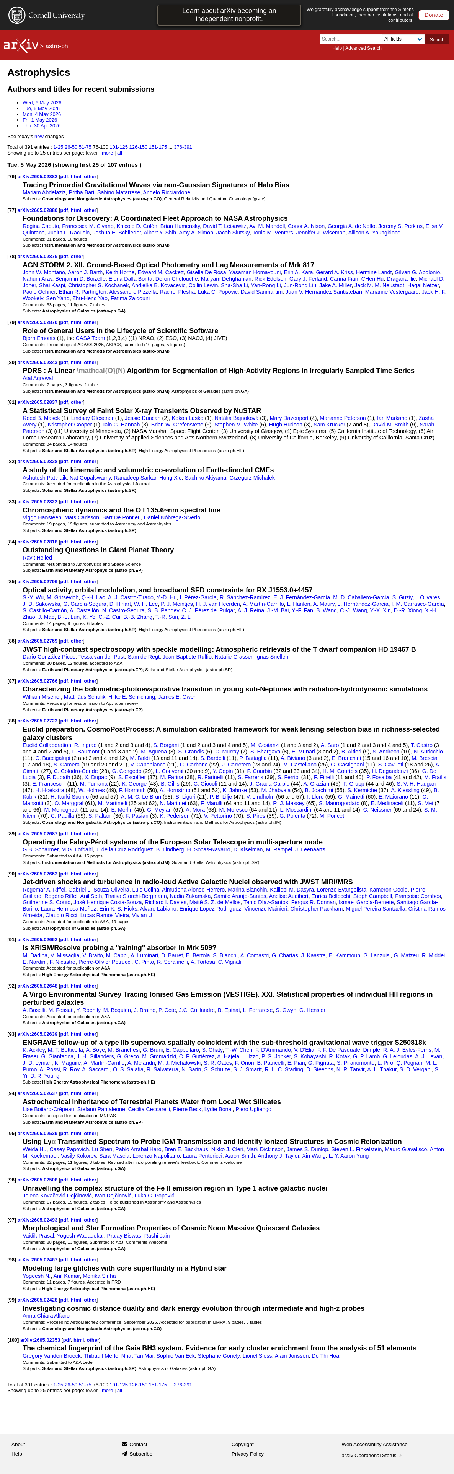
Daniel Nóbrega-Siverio (172, 517)
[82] (11, 461)
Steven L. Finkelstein (356, 1149)
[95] (11, 1133)
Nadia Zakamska (190, 896)
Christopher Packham (316, 909)
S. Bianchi (225, 955)
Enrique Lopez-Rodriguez (211, 909)
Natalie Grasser (233, 657)
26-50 (71, 147)
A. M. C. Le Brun (141, 797)
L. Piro (385, 1063)
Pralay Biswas (124, 1236)
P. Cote (167, 1010)
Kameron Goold (388, 890)
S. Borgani (166, 745)
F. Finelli (324, 777)
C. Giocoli (205, 784)
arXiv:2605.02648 (38, 986)
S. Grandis (191, 751)
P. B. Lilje (221, 797)
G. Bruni (153, 1050)
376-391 (183, 147)
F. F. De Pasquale (338, 1050)
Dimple (371, 1050)
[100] (13, 1340)
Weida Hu (34, 1149)
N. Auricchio (428, 751)
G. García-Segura (84, 604)
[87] (11, 681)
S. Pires (255, 816)
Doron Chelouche (176, 279)
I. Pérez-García (198, 597)
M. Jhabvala (276, 790)
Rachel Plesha (177, 292)
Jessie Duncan (142, 418)
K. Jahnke (235, 790)
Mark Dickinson (264, 1149)
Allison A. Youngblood (374, 232)
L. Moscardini (296, 810)
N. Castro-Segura (123, 610)
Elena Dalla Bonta (130, 279)
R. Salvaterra (162, 1069)
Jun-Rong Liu (300, 285)
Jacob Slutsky (233, 232)
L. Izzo (250, 1056)
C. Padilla (62, 816)
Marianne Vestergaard (392, 292)
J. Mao (46, 617)
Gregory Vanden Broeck (52, 1356)
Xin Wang (314, 1156)
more (107, 153)
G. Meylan (159, 810)
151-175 (158, 147)
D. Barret (172, 955)
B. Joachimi (319, 790)
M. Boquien (117, 1010)
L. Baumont (86, 751)
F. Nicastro (62, 962)
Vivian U (142, 915)
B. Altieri (351, 751)
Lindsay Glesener (92, 418)
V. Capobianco (147, 764)
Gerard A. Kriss (334, 272)
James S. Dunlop (307, 1149)
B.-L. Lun (68, 617)
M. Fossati (60, 1010)
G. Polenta (292, 816)
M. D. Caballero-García (361, 597)
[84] (11, 542)
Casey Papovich (69, 1149)
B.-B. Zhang (137, 617)
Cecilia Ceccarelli (149, 1109)
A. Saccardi (96, 1069)
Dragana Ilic (401, 279)
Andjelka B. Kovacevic (159, 285)
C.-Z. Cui (109, 617)
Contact (138, 1444)
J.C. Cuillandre (197, 1010)
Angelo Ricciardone (167, 192)
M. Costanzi (265, 745)
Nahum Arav (37, 279)
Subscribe (140, 1454)
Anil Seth (91, 896)
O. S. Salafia (128, 1069)
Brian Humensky (180, 226)
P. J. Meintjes (177, 604)
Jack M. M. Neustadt (379, 285)
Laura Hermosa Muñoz (68, 909)
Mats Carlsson (81, 517)
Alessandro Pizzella (133, 292)
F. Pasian (137, 816)
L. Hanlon (298, 604)
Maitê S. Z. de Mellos (215, 902)
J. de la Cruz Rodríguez (124, 849)
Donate (434, 14)
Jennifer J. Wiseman (320, 232)
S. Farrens (250, 777)
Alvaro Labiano (158, 909)
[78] (11, 256)
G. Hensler (312, 1010)
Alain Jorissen (292, 1356)
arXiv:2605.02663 (38, 874)
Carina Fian (344, 279)
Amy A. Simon (196, 232)
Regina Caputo (41, 226)
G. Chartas (285, 955)
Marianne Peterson (343, 418)
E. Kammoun (344, 955)
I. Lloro (315, 797)
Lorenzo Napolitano (156, 1156)
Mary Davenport (289, 418)
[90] (11, 874)
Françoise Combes (418, 896)
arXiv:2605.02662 (38, 939)
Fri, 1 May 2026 (40, 120)
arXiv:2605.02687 (38, 833)
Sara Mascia (114, 1156)
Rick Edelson (270, 279)
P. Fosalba (379, 777)
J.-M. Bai (278, 610)
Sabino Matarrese (118, 192)
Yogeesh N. (37, 1276)
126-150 (138, 147)
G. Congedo (127, 771)
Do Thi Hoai (326, 1356)
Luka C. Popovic (218, 292)
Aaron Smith (240, 1156)
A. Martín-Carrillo (263, 604)
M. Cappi (117, 955)
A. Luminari (144, 955)
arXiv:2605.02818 (38, 542)
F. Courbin (259, 771)
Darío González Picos (49, 657)
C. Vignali (230, 962)
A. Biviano (293, 758)
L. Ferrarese (258, 1010)
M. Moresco (233, 810)
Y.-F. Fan (302, 610)
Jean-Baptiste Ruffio (187, 657)
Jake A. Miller (335, 285)
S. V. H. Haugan (416, 784)
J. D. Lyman (37, 1063)
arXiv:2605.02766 (38, 681)
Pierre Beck (187, 1109)
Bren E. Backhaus (186, 1149)
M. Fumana (94, 784)
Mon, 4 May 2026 (42, 114)
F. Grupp (353, 784)
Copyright (243, 1444)
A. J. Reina (251, 610)
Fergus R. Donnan (313, 902)
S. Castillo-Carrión (45, 610)
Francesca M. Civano (88, 226)
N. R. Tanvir (350, 1069)
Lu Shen (102, 1149)
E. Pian (296, 1063)
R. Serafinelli (172, 962)
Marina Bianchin (247, 890)
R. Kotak (339, 1056)
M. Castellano (300, 764)
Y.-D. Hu (167, 597)
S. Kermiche (362, 790)
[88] (11, 721)
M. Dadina (35, 955)
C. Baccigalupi (52, 758)
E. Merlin (121, 810)
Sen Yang (57, 298)
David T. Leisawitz (225, 226)
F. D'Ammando (273, 1050)
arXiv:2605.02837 (38, 402)
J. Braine (144, 1010)
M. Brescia (424, 758)
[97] (11, 1220)
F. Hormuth (132, 790)
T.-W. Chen (238, 1050)
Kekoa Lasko (187, 418)
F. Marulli (211, 803)
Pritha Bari (82, 192)
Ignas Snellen (271, 657)
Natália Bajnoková (237, 418)
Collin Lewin (203, 285)
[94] (11, 1093)
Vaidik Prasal (38, 1236)
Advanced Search (363, 48)
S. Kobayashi (310, 1056)
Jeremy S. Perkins (400, 226)
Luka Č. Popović (154, 1196)
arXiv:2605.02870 (38, 322)
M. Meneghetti (61, 810)
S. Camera (67, 764)
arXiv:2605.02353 (41, 1340)
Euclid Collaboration (47, 745)
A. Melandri (141, 1063)
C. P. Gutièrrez (196, 1056)
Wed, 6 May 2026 (42, 103)
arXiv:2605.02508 (38, 1180)
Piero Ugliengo (253, 1109)
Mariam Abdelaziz (44, 192)
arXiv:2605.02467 (38, 1259)
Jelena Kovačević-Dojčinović (57, 1196)
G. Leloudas (397, 1056)
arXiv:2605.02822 (38, 501)
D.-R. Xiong (408, 610)
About (18, 1444)
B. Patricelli (270, 1063)
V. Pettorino (218, 816)
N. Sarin (191, 1069)
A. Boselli (34, 1010)
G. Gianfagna (57, 1056)
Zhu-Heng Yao (90, 298)
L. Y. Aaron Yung (349, 1156)
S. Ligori (185, 797)
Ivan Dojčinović (113, 1196)
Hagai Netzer (423, 285)
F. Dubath (58, 777)
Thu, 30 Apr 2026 (41, 126)
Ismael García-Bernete (366, 902)
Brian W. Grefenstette (177, 424)
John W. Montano (44, 272)
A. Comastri (254, 955)
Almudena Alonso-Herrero (193, 890)
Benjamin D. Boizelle (80, 279)
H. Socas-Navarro (208, 849)
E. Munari (303, 751)
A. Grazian (316, 784)
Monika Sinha (99, 1276)
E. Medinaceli (387, 803)
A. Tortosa (203, 962)
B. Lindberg (170, 849)
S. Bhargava (265, 751)
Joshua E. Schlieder (117, 232)
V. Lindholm (260, 797)
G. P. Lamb (366, 1056)
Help (337, 48)
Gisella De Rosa (206, 272)
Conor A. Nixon (306, 226)
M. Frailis (435, 777)
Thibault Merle (101, 1356)
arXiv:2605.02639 (38, 1034)
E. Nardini (35, 962)
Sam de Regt (144, 657)
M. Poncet (332, 816)
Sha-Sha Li (234, 285)
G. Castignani (347, 764)
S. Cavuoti (390, 764)
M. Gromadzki (159, 1056)
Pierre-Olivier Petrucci (105, 962)
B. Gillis (170, 784)
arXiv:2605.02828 (38, 461)
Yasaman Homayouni (255, 272)
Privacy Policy (248, 1454)
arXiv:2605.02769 (38, 641)
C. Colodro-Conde (76, 771)
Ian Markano (392, 418)
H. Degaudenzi (390, 771)
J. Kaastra (313, 955)
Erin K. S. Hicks (118, 909)
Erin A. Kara (298, 272)
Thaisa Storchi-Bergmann (136, 896)
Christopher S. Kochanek (98, 285)
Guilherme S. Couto (46, 902)
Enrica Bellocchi (331, 896)
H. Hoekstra (49, 790)
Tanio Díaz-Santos (265, 902)
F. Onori (244, 1063)
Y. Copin (223, 771)
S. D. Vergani (416, 1069)
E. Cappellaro (182, 1050)
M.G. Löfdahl (77, 849)
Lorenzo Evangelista (341, 890)
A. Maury (324, 604)
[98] (11, 1259)
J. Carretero (236, 764)
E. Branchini (346, 758)
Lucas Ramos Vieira (104, 915)
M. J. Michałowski (179, 1063)
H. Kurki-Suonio (70, 797)
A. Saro (330, 745)
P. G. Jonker (276, 1056)
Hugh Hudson (285, 424)
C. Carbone (194, 764)
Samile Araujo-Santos (240, 896)
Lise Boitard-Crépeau (48, 1109)
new (39, 136)
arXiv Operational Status (372, 1455)
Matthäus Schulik (85, 697)
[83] (11, 501)
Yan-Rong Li (266, 285)
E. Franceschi (48, 784)
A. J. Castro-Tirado (131, 597)
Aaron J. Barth (85, 272)
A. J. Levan (428, 1056)
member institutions (377, 15)
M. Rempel (279, 849)
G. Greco (128, 1056)
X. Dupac (96, 777)
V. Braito (92, 955)
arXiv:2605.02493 (38, 1220)
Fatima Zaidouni (130, 298)
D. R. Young (44, 1076)
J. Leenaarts (310, 849)
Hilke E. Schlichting (131, 697)
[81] (11, 402)
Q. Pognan (409, 1063)
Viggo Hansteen (42, 517)
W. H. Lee (146, 604)
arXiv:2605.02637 (38, 1093)
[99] (11, 1300)
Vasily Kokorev (78, 1156)
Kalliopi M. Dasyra (292, 890)
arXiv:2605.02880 (38, 210)
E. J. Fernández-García (301, 597)
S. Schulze (217, 1069)
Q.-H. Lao (93, 597)
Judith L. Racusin (69, 232)
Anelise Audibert (289, 896)
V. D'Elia (304, 1050)
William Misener (42, 697)
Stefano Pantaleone (101, 1109)
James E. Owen (177, 697)
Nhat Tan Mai (137, 1356)
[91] (11, 939)
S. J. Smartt (247, 1069)
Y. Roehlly (88, 1010)
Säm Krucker (329, 424)
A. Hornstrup (175, 790)
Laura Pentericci (202, 1156)
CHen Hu (372, 279)
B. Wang (326, 610)
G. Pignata (321, 1063)
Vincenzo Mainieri (265, 909)
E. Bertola (198, 955)
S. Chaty (212, 1050)
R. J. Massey (288, 803)
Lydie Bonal (218, 1109)
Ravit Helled (37, 558)
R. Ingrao (85, 745)
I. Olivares (427, 597)
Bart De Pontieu (121, 517)
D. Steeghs (319, 1069)
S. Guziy (402, 597)
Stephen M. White (236, 424)
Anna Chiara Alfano (46, 1316)
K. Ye (89, 617)
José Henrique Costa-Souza (107, 902)
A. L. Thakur (382, 1069)
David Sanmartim (262, 292)
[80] (11, 362)
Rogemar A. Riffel (44, 890)
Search (437, 39)
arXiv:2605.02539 (38, 1133)
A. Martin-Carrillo (104, 1063)
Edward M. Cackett (160, 272)
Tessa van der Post (101, 657)
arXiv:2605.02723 (38, 721)
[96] (11, 1180)
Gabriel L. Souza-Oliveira (98, 890)
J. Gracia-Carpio (269, 784)
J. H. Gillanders (95, 1056)
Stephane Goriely (219, 1356)
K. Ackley (34, 1050)
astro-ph (57, 46)
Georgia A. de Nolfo (351, 226)
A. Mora (195, 810)
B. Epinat (229, 1010)
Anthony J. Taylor (278, 1156)
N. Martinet (173, 803)
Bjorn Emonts (39, 338)
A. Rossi (50, 1069)
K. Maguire (68, 1063)
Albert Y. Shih (160, 232)
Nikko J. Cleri (227, 1149)
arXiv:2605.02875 (38, 256)
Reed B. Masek (41, 418)
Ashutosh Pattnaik (45, 478)
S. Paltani (100, 816)
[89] (11, 833)
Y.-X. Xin (380, 610)
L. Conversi (169, 771)
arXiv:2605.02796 (38, 581)
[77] (11, 210)
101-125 (118, 147)
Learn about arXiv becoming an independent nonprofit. (229, 15)
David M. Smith (390, 424)
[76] (11, 176)
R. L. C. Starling (284, 1069)
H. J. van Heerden (218, 604)
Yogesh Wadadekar (80, 1236)
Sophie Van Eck (175, 1356)
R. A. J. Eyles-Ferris (407, 1050)
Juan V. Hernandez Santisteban (324, 292)
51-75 (85, 147)
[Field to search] (403, 39)
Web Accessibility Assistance (375, 1444)
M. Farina (171, 777)
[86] (11, 641)
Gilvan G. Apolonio (417, 272)
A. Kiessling (405, 790)
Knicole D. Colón (137, 226)
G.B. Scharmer (40, 849)
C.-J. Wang (353, 610)
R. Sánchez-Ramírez (245, 597)
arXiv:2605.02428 (38, 1300)
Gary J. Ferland (308, 279)
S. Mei (425, 803)
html (76, 176)
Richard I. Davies (165, 902)
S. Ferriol (289, 777)
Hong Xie (170, 478)
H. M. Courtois (340, 771)
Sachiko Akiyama (206, 478)
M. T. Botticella (65, 1050)
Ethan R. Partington (82, 292)
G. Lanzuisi (376, 955)
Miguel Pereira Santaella (375, 909)
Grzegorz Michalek (252, 478)
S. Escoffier (132, 777)
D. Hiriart (120, 604)
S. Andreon (386, 751)
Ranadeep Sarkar (135, 478)
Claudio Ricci (61, 915)
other (90, 176)
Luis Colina (146, 890)
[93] (11, 1034)
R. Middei (433, 955)
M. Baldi (140, 758)
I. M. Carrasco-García (418, 604)
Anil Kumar (66, 1276)
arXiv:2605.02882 (38, 176)
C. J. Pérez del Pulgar (208, 610)
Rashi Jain (157, 1236)
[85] (11, 581)
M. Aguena (154, 751)
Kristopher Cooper (70, 424)
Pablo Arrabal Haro (138, 1149)
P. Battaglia (253, 758)
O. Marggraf (68, 803)
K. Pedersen (174, 816)
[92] (11, 986)
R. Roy (71, 1069)
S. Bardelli (212, 758)
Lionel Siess (257, 1356)
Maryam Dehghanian (226, 279)
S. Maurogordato (339, 803)
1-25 (58, 147)
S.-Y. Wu (33, 597)
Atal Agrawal (38, 378)
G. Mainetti (351, 797)
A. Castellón (84, 610)
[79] (11, 322)
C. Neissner (377, 810)
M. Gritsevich (62, 597)
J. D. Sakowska (41, 604)
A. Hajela (228, 1056)
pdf (64, 176)
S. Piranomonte (355, 1063)
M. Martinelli (112, 803)
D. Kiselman (248, 849)
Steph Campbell (372, 896)
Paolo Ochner (39, 292)
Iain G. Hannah (121, 424)
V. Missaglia (65, 955)
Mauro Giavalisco (406, 1149)
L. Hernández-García (363, 604)
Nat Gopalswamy (90, 478)
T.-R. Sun (166, 617)
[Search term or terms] (353, 39)
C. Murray (227, 751)
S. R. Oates (218, 1063)
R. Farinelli (211, 777)
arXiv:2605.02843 (38, 362)
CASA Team (90, 338)
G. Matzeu (406, 955)
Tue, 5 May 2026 (41, 108)
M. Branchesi (124, 1050)
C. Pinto (144, 962)
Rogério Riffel (60, 896)
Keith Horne (120, 272)
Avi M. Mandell (267, 226)
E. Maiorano (393, 797)
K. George (134, 784)
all (119, 153)
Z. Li (186, 617)
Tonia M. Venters (272, 232)
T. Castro (422, 745)
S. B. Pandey (163, 610)
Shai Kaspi (52, 285)
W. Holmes (91, 790)
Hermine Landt (374, 272)
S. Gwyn (286, 1010)
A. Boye (95, 1050)
